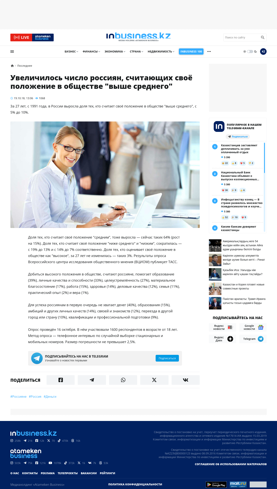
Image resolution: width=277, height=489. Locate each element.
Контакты (30, 475)
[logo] (138, 38)
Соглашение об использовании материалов (231, 466)
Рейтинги (107, 475)
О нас (14, 475)
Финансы (90, 53)
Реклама (48, 475)
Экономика (114, 53)
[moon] (255, 53)
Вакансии (89, 475)
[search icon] (263, 38)
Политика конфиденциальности (135, 486)
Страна (135, 53)
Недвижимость (160, 53)
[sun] (244, 53)
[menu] (12, 53)
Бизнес (70, 53)
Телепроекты (68, 475)
